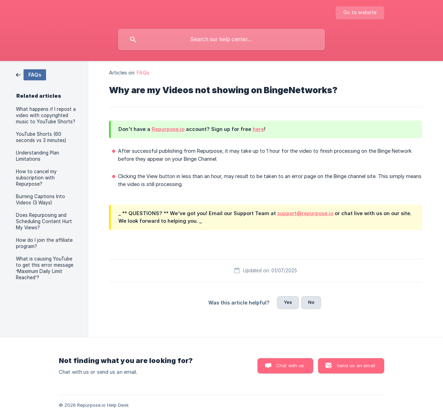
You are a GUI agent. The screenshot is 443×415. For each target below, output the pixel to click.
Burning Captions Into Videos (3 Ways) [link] (40, 199)
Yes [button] (288, 302)
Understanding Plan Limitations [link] (37, 156)
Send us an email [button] (356, 365)
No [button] (311, 302)
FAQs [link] (143, 73)
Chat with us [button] (290, 365)
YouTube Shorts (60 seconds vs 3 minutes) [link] (41, 137)
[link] (31, 74)
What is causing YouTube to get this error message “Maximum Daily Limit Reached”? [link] (44, 268)
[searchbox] (221, 39)
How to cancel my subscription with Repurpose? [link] (36, 178)
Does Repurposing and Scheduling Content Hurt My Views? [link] (44, 221)
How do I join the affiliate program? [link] (44, 243)
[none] (360, 12)
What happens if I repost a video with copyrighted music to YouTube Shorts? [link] (46, 115)
